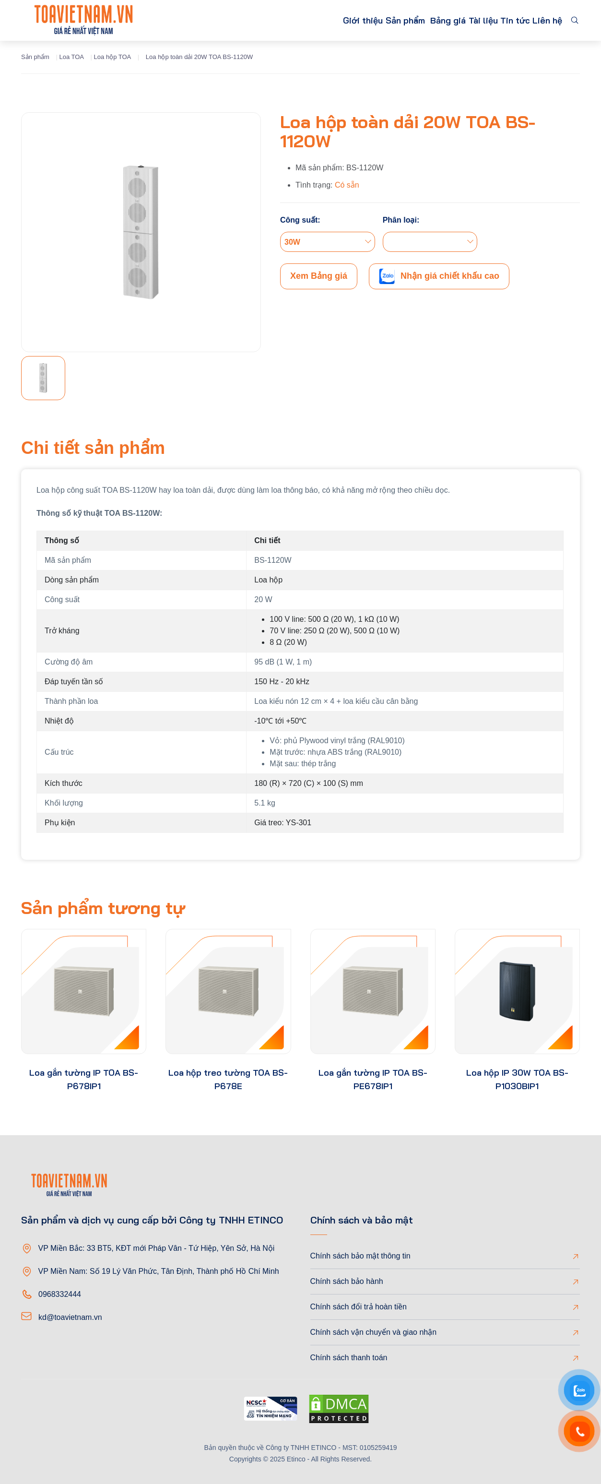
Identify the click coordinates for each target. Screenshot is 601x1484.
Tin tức (503, 20)
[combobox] (327, 242)
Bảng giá (421, 20)
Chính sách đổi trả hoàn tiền (358, 1307)
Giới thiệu (308, 20)
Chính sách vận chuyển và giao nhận (373, 1332)
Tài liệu (463, 20)
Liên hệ (544, 20)
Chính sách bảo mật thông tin (360, 1256)
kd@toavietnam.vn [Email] (70, 1317)
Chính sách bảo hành (346, 1281)
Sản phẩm (360, 20)
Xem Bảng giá (318, 276)
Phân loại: (401, 220)
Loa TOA (71, 56)
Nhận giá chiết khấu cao (439, 276)
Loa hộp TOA (112, 56)
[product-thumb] (83, 991)
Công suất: (300, 220)
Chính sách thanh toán (349, 1357)
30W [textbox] (292, 242)
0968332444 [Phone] (59, 1294)
